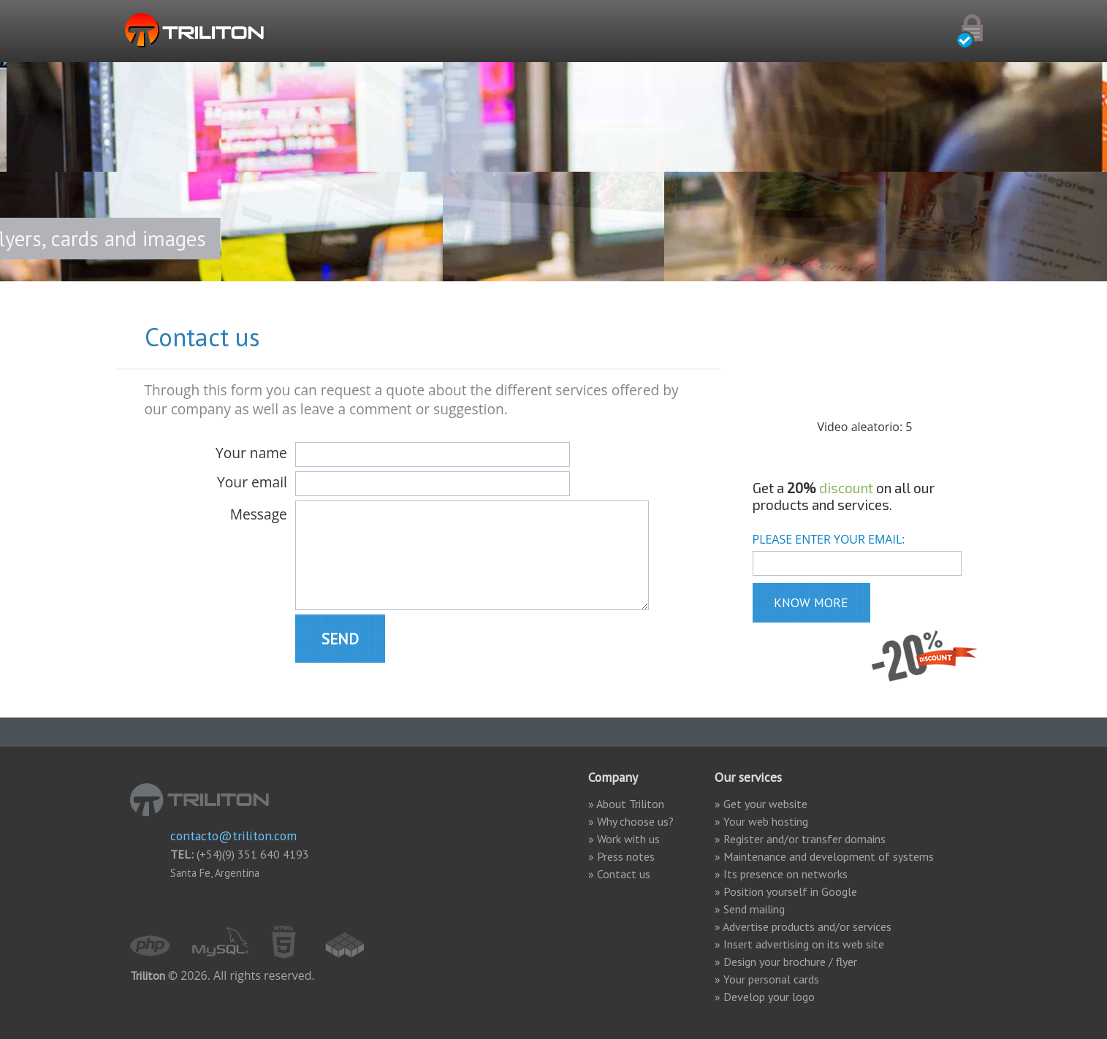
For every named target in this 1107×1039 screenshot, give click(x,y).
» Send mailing (750, 909)
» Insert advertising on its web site (799, 944)
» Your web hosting (761, 821)
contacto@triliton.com (233, 835)
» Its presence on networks (781, 874)
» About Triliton (626, 803)
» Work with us (624, 838)
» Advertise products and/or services (803, 926)
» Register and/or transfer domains (800, 838)
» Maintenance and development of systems (824, 856)
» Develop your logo (765, 996)
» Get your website (761, 803)
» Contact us (619, 874)
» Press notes (621, 856)
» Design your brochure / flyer (786, 961)
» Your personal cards (767, 979)
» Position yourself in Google (786, 891)
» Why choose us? (644, 821)
